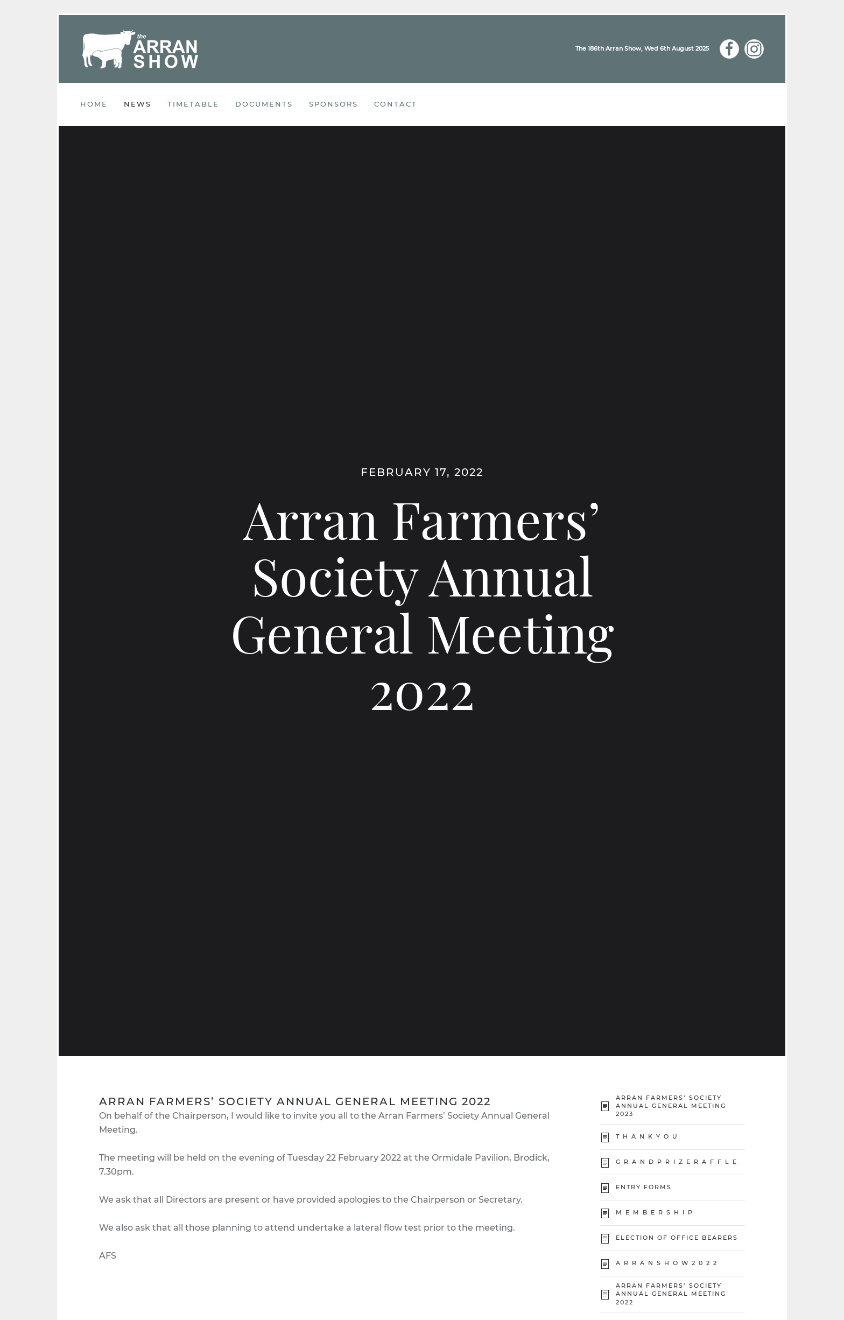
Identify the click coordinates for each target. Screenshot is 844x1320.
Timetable (193, 104)
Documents (264, 104)
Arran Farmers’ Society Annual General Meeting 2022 (671, 1294)
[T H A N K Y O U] (605, 1137)
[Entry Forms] (605, 1187)
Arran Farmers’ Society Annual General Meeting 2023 (671, 1106)
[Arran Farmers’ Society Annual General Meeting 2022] (605, 1294)
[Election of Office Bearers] (605, 1238)
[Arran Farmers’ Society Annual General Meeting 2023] (605, 1106)
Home (94, 104)
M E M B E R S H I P (654, 1212)
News (137, 104)
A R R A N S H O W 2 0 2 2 (668, 1263)
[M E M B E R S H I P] (605, 1212)
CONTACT (395, 104)
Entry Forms (644, 1187)
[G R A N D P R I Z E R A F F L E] (605, 1162)
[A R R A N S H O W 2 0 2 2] (605, 1263)
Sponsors (333, 104)
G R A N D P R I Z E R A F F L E (676, 1161)
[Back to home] (140, 49)
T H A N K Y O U (647, 1136)
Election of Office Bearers (677, 1237)
